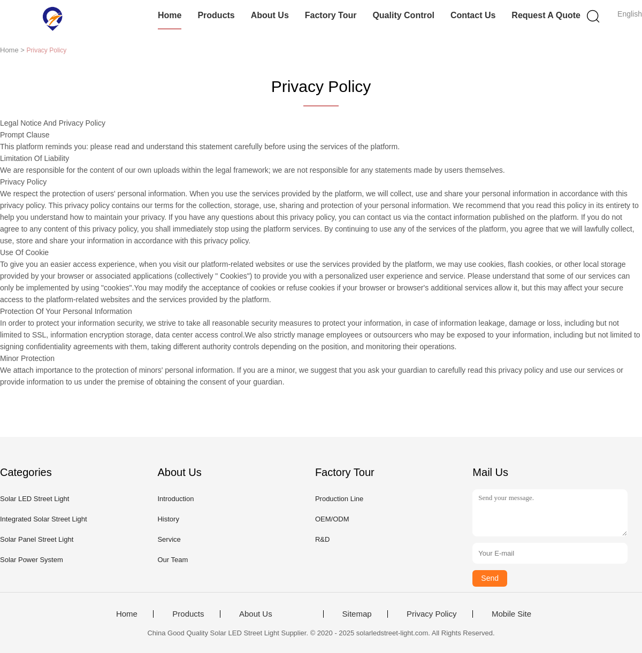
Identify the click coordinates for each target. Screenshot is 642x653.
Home (169, 15)
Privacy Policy (431, 614)
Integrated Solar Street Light (43, 519)
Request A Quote (545, 15)
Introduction (175, 499)
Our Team (172, 560)
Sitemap (357, 614)
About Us (270, 15)
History (168, 519)
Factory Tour (331, 15)
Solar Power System (31, 560)
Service (168, 539)
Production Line (339, 499)
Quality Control (403, 15)
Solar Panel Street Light (36, 539)
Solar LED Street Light (34, 499)
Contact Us (472, 15)
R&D (322, 539)
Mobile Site (511, 614)
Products (215, 15)
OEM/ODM (332, 519)
